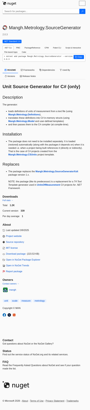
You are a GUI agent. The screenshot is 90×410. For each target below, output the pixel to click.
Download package (16, 254)
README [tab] (10, 70)
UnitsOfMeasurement (48, 185)
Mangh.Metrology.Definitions (24, 114)
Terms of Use (37, 401)
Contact (8, 340)
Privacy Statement (55, 401)
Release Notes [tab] (28, 76)
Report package (14, 271)
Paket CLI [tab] (57, 48)
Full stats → (8, 200)
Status (7, 351)
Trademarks (72, 401)
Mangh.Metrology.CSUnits (22, 154)
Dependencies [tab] (47, 70)
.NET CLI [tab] (8, 48)
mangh (12, 290)
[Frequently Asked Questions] (6, 361)
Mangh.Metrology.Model (21, 121)
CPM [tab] (47, 48)
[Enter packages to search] (41, 11)
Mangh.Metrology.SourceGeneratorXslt (56, 171)
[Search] (82, 11)
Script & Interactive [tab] (73, 48)
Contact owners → (11, 284)
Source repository (15, 242)
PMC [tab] (18, 48)
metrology (40, 301)
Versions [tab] (10, 76)
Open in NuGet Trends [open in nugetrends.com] (17, 265)
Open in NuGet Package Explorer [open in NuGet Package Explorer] (23, 260)
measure (26, 301)
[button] (79, 57)
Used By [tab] (65, 70)
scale (14, 301)
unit (6, 301)
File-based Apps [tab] (11, 52)
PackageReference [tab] (32, 48)
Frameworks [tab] (27, 70)
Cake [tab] (24, 52)
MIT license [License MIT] (12, 248)
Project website (14, 236)
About (25, 401)
